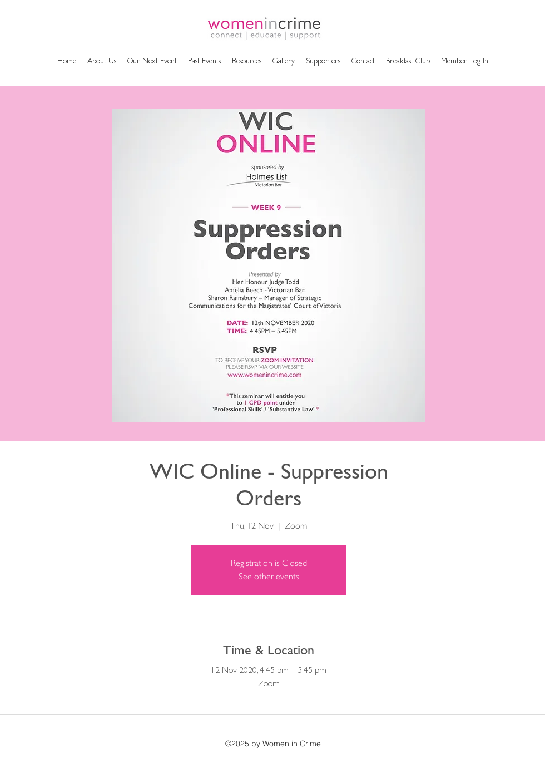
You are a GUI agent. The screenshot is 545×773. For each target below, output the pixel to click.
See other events (269, 577)
